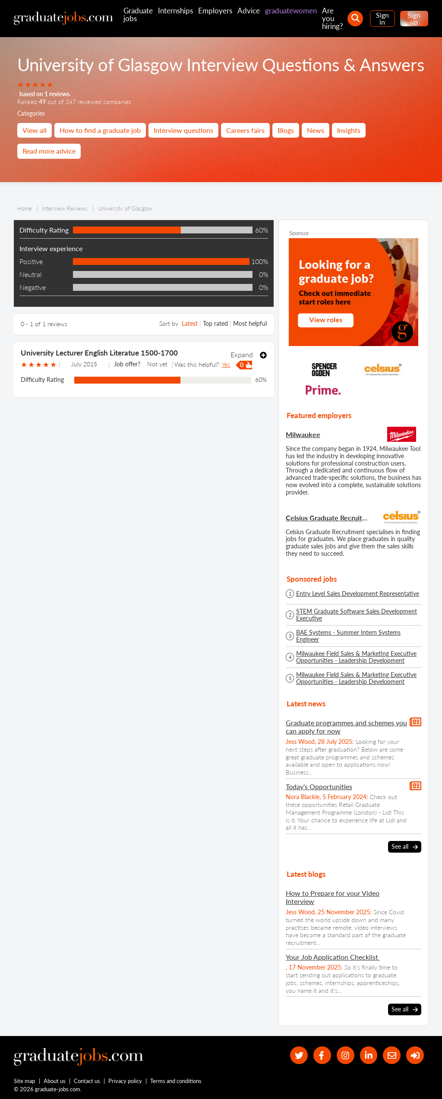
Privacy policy (125, 1080)
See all (404, 847)
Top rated (215, 323)
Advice (248, 10)
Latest (190, 323)
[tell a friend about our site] (392, 1055)
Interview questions (183, 130)
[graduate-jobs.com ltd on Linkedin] (369, 1055)
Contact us (87, 1080)
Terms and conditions (176, 1080)
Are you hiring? (332, 18)
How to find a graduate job (100, 130)
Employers (215, 10)
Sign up (413, 18)
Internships (175, 10)
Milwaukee (303, 434)
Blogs (286, 130)
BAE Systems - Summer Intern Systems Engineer (348, 636)
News (315, 130)
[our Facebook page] (322, 1055)
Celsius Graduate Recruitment (328, 517)
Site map (24, 1080)
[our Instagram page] (345, 1055)
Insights (348, 130)
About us (55, 1080)
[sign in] (415, 1055)
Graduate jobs (138, 14)
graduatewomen (291, 10)
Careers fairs (245, 130)
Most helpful (250, 323)
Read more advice (49, 151)
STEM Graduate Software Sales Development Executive (356, 615)
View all (34, 130)
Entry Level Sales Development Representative (357, 593)
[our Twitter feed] (299, 1055)
